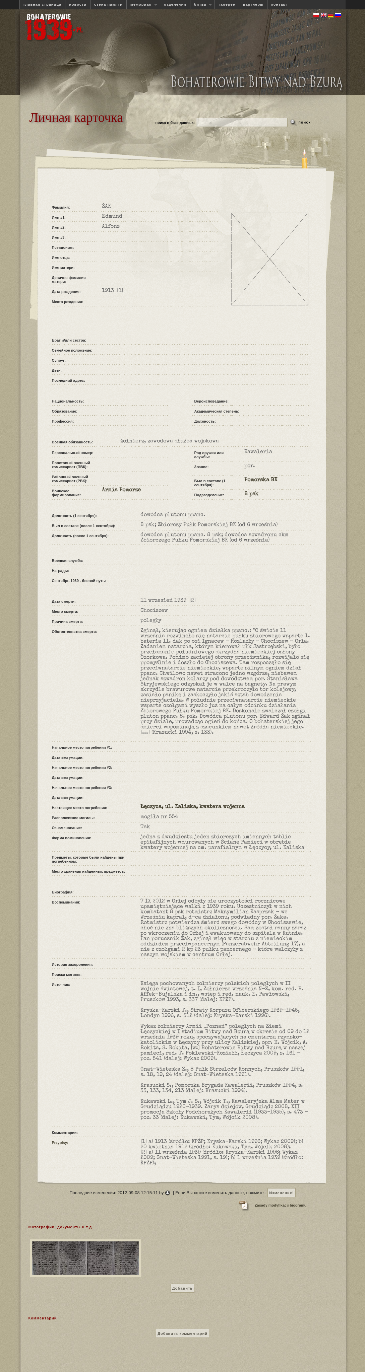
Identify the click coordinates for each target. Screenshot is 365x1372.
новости (77, 4)
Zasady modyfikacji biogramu (281, 1205)
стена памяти (108, 4)
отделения (175, 4)
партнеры (253, 4)
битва (201, 4)
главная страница (42, 4)
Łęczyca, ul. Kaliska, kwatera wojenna (192, 807)
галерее (227, 4)
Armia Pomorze (121, 490)
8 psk (251, 494)
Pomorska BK (260, 480)
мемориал (141, 4)
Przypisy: (60, 1143)
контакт (279, 4)
